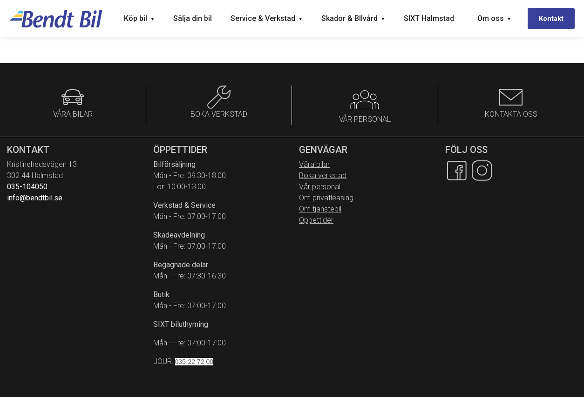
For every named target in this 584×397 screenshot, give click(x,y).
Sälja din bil (192, 18)
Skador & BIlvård (353, 18)
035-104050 (27, 186)
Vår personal (319, 186)
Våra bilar (314, 164)
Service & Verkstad (267, 18)
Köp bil (139, 18)
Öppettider (316, 220)
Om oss (494, 18)
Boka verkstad (322, 175)
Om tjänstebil (320, 209)
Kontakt (551, 18)
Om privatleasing (326, 197)
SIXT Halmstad (429, 18)
